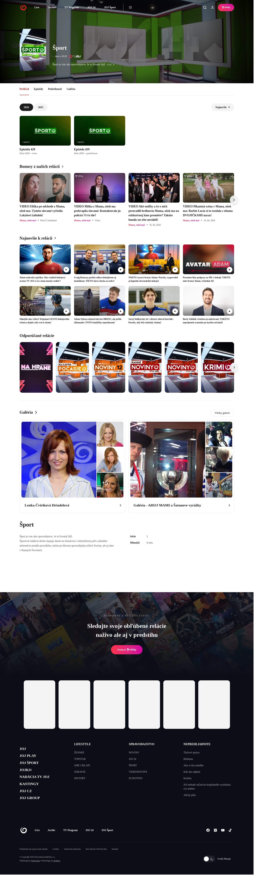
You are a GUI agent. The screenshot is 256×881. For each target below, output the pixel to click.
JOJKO (26, 772)
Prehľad (24, 89)
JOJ (23, 749)
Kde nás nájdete (191, 771)
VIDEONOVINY (138, 771)
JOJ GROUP (31, 804)
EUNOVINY (136, 778)
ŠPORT (133, 765)
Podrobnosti (55, 89)
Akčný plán (189, 795)
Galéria (71, 89)
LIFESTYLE (82, 744)
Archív (52, 7)
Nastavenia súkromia (72, 855)
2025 (40, 107)
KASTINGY (31, 788)
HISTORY (79, 778)
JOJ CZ (27, 796)
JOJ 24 (91, 7)
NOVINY (134, 752)
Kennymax (35, 867)
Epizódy (38, 89)
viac (111, 64)
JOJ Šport (110, 7)
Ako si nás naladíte (193, 765)
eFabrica (56, 867)
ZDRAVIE (79, 771)
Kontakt (115, 855)
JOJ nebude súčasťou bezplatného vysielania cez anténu (207, 786)
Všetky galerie (222, 412)
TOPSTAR (80, 759)
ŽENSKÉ (79, 752)
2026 (26, 107)
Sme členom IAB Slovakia (96, 855)
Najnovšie (222, 107)
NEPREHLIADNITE (196, 744)
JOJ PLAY (29, 757)
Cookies (56, 855)
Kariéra (187, 778)
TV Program (71, 7)
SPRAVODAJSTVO (141, 744)
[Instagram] (215, 836)
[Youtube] (223, 836)
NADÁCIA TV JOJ (37, 780)
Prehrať (127, 649)
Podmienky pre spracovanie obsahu (34, 855)
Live (36, 7)
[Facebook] (208, 836)
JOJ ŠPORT (31, 765)
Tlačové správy (191, 752)
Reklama (188, 759)
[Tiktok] (230, 836)
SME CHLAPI (82, 765)
